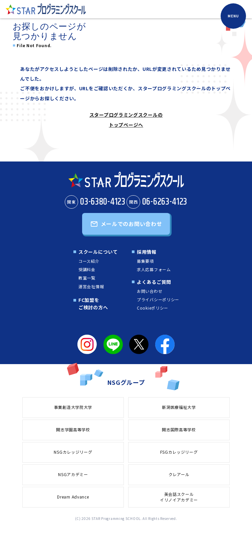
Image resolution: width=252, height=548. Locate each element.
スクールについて (98, 251)
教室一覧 (86, 278)
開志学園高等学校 (73, 429)
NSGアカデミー (73, 474)
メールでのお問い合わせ (131, 224)
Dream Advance (73, 497)
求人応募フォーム (154, 269)
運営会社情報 (91, 286)
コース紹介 (88, 261)
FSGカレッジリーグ (179, 452)
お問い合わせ (149, 291)
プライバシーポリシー (158, 299)
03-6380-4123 (95, 202)
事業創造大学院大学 (73, 407)
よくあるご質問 (154, 282)
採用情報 (147, 251)
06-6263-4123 (157, 202)
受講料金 (86, 269)
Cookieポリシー (152, 308)
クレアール (179, 474)
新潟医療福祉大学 (179, 407)
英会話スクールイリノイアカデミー (179, 497)
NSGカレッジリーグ (73, 452)
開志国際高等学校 (179, 429)
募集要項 (145, 261)
